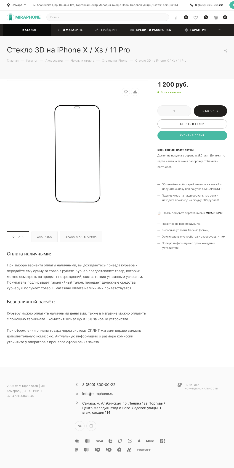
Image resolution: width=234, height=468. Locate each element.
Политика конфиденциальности (201, 386)
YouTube (91, 426)
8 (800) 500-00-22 (209, 5)
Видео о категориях (81, 236)
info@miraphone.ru (97, 393)
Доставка (44, 236)
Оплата (18, 236)
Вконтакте (80, 426)
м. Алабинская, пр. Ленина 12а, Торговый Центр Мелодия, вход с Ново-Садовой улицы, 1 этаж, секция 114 (105, 5)
